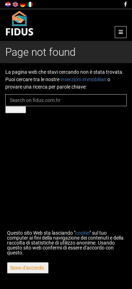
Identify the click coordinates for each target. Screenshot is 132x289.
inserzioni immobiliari (83, 79)
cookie (82, 233)
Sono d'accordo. (27, 268)
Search (15, 110)
